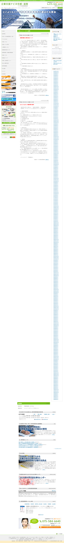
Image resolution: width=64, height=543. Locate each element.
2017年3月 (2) (55, 115)
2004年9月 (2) (55, 310)
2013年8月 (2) (55, 167)
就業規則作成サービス (14, 538)
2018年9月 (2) (55, 90)
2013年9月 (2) (55, 165)
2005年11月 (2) (56, 290)
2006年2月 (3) (55, 286)
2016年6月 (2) (55, 128)
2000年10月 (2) (56, 375)
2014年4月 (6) (55, 160)
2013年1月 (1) (55, 176)
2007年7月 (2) (55, 263)
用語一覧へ (54, 490)
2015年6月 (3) (55, 143)
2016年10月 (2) (56, 122)
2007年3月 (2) (55, 268)
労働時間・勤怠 (47, 414)
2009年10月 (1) (56, 225)
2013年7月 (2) (55, 168)
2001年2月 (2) (55, 370)
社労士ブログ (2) (56, 37)
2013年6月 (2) (55, 169)
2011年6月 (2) (55, 197)
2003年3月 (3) (55, 335)
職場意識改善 (26, 406)
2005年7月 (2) (55, 296)
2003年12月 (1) (56, 322)
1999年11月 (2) (56, 390)
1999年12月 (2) (56, 389)
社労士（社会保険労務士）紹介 (22, 537)
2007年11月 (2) (56, 257)
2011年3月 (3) (55, 201)
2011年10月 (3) (56, 193)
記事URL (47, 95)
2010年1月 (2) (55, 221)
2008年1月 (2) (55, 254)
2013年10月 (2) (56, 164)
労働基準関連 (27, 503)
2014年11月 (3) (56, 153)
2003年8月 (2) (55, 328)
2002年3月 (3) (55, 352)
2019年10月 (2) (56, 72)
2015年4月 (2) (55, 146)
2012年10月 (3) (56, 181)
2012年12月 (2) (56, 178)
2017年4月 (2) (55, 114)
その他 (53, 414)
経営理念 (14, 537)
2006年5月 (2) (55, 282)
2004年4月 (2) (55, 317)
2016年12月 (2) (56, 119)
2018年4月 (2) (55, 97)
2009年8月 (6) (55, 228)
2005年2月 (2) (55, 303)
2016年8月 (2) (55, 125)
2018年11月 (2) (56, 87)
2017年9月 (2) (55, 107)
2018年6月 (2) (55, 94)
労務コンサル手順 (44, 537)
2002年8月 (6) (55, 345)
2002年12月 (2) (56, 339)
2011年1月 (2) (55, 204)
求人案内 (32, 539)
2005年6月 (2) (55, 297)
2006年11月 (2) (56, 274)
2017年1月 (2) (55, 118)
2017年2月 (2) (55, 117)
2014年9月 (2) (55, 154)
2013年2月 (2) (55, 175)
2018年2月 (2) (55, 100)
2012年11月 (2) (56, 179)
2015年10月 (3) (56, 139)
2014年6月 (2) (55, 157)
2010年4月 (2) (55, 217)
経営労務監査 (26, 539)
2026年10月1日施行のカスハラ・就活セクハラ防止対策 (28, 445)
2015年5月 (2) (55, 144)
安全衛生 (45, 503)
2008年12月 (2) (56, 239)
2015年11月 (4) (56, 137)
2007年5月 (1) (55, 265)
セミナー (36, 539)
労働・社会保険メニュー (50, 538)
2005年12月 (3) (56, 289)
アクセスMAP (32, 537)
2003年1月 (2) (55, 338)
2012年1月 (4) (55, 190)
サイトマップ (45, 539)
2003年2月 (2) (55, 336)
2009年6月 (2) (55, 231)
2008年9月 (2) (55, 243)
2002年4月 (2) (55, 350)
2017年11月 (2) (56, 104)
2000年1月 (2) (55, 388)
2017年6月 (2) (55, 111)
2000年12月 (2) (56, 372)
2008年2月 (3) (55, 253)
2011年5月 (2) (55, 199)
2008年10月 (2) (56, 242)
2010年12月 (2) (56, 206)
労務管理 (32, 503)
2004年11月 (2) (56, 307)
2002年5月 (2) (55, 349)
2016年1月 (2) (55, 135)
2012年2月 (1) (55, 189)
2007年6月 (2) (55, 264)
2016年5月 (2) (55, 129)
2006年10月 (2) (56, 275)
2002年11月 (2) (56, 340)
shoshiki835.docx (37, 419)
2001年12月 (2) (56, 356)
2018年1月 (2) (55, 101)
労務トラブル (35, 538)
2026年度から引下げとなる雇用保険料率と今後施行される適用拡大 (31, 444)
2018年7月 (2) (55, 93)
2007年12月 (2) (56, 256)
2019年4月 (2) (55, 80)
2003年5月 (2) (55, 332)
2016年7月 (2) (55, 126)
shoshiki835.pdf (45, 419)
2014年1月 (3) (55, 161)
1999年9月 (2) (55, 393)
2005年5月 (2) (55, 299)
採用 (34, 414)
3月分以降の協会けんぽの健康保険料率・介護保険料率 (28, 447)
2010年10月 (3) (56, 208)
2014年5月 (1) (55, 158)
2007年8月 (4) (55, 261)
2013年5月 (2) (55, 171)
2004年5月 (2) (55, 315)
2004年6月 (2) (55, 314)
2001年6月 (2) (55, 364)
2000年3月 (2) (55, 385)
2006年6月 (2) (55, 281)
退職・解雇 (40, 414)
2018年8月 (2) (55, 92)
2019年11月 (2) (56, 71)
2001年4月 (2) (55, 367)
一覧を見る (47, 403)
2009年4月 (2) (55, 233)
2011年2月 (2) (55, 203)
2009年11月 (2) (56, 224)
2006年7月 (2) (55, 279)
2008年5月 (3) (55, 249)
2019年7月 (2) (55, 76)
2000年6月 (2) (55, 381)
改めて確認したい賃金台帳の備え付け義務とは (27, 442)
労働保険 (49, 503)
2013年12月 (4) (56, 162)
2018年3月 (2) (55, 99)
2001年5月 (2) (55, 365)
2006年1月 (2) (55, 288)
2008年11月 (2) (56, 240)
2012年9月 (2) (55, 182)
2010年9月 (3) (55, 210)
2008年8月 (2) (55, 244)
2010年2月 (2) (55, 219)
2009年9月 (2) (55, 226)
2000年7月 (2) (55, 379)
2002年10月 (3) (56, 342)
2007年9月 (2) (55, 260)
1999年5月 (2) (55, 399)
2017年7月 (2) (55, 110)
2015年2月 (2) (55, 149)
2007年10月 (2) (56, 258)
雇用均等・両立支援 (38, 503)
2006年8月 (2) (55, 278)
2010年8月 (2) (55, 211)
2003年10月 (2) (56, 325)
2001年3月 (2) (55, 368)
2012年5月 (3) (55, 186)
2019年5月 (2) (55, 79)
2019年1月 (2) (55, 85)
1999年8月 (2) (55, 395)
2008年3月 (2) (55, 251)
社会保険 (53, 503)
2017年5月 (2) (55, 112)
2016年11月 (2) (56, 121)
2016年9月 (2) (55, 124)
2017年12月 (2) (56, 103)
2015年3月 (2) (55, 147)
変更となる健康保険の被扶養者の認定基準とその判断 (28, 443)
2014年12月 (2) (56, 151)
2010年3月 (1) (55, 218)
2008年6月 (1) (55, 247)
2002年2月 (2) (55, 353)
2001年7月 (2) (55, 363)
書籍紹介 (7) (55, 36)
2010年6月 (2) (55, 214)
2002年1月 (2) (55, 354)
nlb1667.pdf (40, 514)
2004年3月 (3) (55, 318)
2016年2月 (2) (55, 133)
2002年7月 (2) (55, 346)
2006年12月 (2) (56, 272)
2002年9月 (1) (55, 343)
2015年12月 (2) (56, 136)
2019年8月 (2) (55, 75)
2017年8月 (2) (55, 108)
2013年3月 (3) (55, 174)
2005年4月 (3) (55, 300)
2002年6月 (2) (55, 347)
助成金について (42, 538)
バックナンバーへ (58, 448)
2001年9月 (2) (55, 360)
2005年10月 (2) (56, 292)
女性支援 (40, 539)
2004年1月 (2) (55, 321)
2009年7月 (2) (55, 229)
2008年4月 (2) (55, 250)
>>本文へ (53, 434)
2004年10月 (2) (56, 308)
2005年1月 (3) (55, 304)
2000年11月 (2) (56, 374)
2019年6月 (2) (55, 78)
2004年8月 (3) (55, 311)
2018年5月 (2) (55, 96)
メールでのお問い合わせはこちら (8, 132)
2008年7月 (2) (55, 246)
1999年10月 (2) (56, 392)
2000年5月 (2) (55, 382)
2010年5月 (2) (55, 215)
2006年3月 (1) (55, 285)
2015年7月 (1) (55, 142)
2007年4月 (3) (55, 267)
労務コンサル (38, 537)
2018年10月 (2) (56, 89)
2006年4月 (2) (55, 283)
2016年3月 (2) (55, 132)
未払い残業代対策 (19, 539)
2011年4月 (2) (55, 200)
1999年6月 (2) (55, 397)
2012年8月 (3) (55, 183)
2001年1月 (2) (55, 371)
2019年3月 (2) (55, 82)
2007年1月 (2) (55, 271)
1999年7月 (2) (55, 396)
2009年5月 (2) (55, 232)
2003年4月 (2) (55, 333)
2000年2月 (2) (55, 386)
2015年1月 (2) (55, 150)
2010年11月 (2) (56, 207)
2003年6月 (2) (55, 331)
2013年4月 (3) (55, 172)
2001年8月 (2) (55, 361)
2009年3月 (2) (55, 235)
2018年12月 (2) (56, 86)
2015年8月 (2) (55, 140)
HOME (10, 537)
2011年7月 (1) (55, 196)
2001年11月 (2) (56, 357)
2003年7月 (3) (55, 329)
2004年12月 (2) (56, 306)
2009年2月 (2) (55, 236)
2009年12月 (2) (56, 222)
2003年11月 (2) (56, 324)
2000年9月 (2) (55, 377)
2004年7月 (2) (55, 313)
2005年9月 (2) (55, 293)
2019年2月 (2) (55, 83)
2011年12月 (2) (56, 192)
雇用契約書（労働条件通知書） (26, 538)
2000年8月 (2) (55, 378)
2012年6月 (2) (55, 185)
